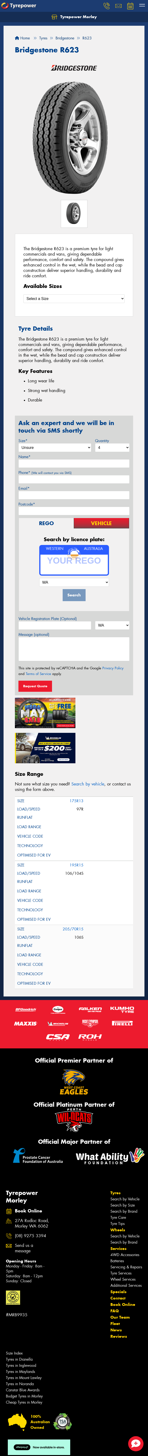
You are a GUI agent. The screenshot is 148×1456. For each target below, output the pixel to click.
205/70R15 (73, 892)
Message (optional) (33, 634)
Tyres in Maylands (20, 1334)
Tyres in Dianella (19, 1322)
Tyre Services (120, 1236)
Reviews (118, 1299)
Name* (24, 456)
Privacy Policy (112, 668)
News (116, 1293)
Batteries (117, 1224)
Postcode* (26, 504)
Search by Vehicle (124, 1162)
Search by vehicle (87, 747)
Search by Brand (123, 1174)
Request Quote (35, 686)
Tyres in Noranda (20, 1347)
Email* (24, 488)
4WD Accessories (124, 1217)
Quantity (102, 440)
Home (22, 38)
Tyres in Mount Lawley (24, 1340)
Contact (118, 1261)
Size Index (14, 1316)
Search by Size (122, 1168)
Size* (22, 440)
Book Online (122, 1267)
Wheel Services (122, 1242)
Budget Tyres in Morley (24, 1359)
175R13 (76, 764)
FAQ (114, 1274)
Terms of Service (38, 673)
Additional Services (126, 1248)
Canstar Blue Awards (22, 1353)
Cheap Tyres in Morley (24, 1365)
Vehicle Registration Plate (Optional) (47, 618)
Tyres (115, 1156)
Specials (118, 1255)
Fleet (115, 1286)
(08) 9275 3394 (30, 1199)
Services (118, 1211)
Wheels (117, 1193)
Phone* (45, 472)
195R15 (76, 828)
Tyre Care (118, 1180)
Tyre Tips (117, 1186)
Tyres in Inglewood (21, 1328)
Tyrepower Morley (74, 17)
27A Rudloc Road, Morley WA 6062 (32, 1186)
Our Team (120, 1280)
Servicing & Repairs (126, 1230)
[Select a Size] (74, 298)
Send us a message (24, 1211)
